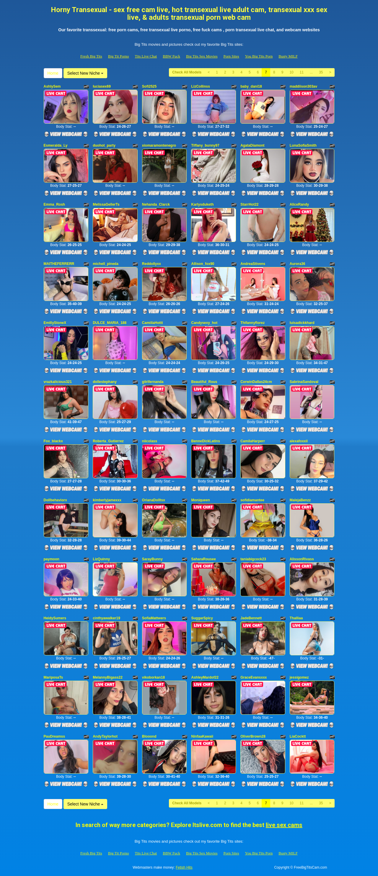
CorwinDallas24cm (256, 382)
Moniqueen (200, 500)
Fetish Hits (184, 867)
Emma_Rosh (54, 204)
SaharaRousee (203, 559)
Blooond (149, 736)
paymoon (51, 559)
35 (321, 72)
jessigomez (299, 677)
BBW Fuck (171, 56)
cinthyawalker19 (106, 618)
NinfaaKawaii (202, 736)
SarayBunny (152, 559)
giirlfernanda (153, 382)
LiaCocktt (298, 736)
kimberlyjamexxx (107, 500)
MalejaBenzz (300, 500)
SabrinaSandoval (304, 382)
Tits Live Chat (146, 56)
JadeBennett (251, 618)
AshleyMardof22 (205, 677)
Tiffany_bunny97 (205, 145)
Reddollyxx (151, 264)
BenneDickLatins (205, 441)
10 (291, 72)
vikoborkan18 (153, 677)
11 (302, 72)
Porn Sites (231, 56)
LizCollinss (200, 86)
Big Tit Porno (118, 56)
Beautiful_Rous (204, 382)
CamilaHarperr (252, 441)
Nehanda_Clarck (156, 204)
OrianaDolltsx (153, 500)
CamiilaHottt (152, 323)
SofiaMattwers (154, 618)
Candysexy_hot (204, 323)
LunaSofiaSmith (303, 145)
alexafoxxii (299, 441)
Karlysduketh (202, 204)
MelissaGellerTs (106, 204)
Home (53, 73)
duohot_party (104, 145)
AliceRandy (299, 204)
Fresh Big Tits (91, 56)
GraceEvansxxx (253, 677)
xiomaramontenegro (159, 145)
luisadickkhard (302, 323)
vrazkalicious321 (58, 382)
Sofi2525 (149, 86)
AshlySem (52, 86)
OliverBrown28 (252, 736)
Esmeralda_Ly (56, 145)
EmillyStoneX (55, 323)
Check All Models (186, 72)
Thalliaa (296, 618)
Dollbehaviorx (55, 500)
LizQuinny (101, 559)
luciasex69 (102, 86)
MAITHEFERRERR (59, 264)
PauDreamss (54, 736)
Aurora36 (297, 264)
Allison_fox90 (202, 264)
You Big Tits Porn (259, 56)
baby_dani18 (251, 86)
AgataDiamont (252, 145)
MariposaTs (53, 677)
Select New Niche (85, 73)
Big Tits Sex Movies (202, 56)
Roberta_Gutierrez (108, 441)
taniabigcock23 (253, 559)
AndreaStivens (252, 264)
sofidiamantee (252, 500)
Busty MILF (288, 56)
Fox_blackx (53, 441)
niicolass (149, 441)
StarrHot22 (249, 204)
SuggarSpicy (202, 618)
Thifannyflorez (252, 323)
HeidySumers (55, 618)
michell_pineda (105, 264)
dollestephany (105, 382)
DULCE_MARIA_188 (109, 323)
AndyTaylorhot (105, 736)
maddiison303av (303, 86)
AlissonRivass (302, 559)
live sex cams (284, 824)
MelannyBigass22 (108, 677)
